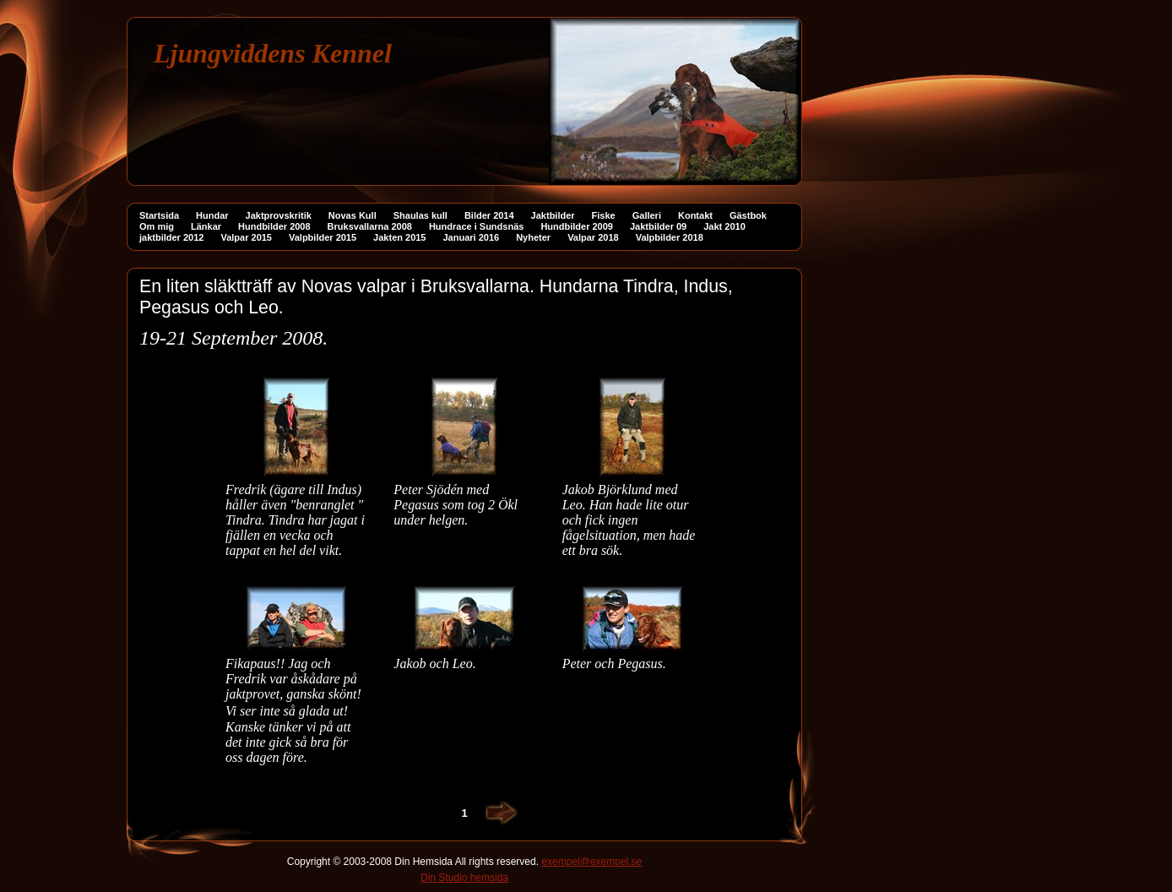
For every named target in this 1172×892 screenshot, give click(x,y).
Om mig (156, 226)
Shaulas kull (420, 215)
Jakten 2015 (399, 237)
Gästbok (748, 215)
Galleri (646, 215)
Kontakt (695, 215)
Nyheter (533, 237)
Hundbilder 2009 (576, 226)
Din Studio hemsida (464, 878)
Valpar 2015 (246, 237)
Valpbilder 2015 (322, 237)
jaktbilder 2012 (171, 237)
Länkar (206, 226)
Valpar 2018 (593, 237)
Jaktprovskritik (279, 215)
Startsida (159, 215)
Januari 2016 (471, 237)
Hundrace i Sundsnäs (476, 226)
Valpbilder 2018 (669, 237)
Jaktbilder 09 (658, 226)
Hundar (212, 215)
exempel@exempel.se (591, 862)
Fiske (604, 215)
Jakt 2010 (724, 226)
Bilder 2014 (489, 215)
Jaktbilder (553, 215)
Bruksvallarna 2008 (370, 226)
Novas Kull (352, 215)
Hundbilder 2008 (274, 226)
